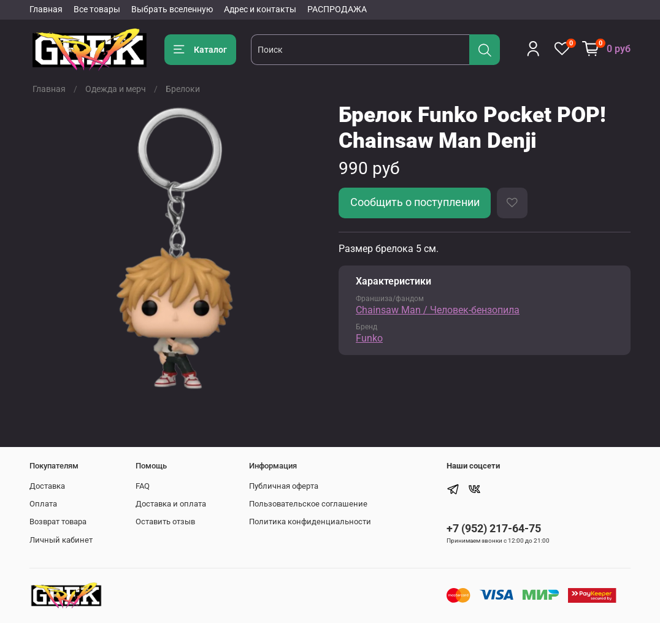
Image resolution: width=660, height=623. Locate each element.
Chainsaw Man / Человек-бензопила (438, 310)
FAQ (143, 486)
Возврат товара (57, 521)
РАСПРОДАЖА (337, 9)
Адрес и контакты (260, 9)
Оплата (43, 503)
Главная (46, 9)
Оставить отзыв (165, 521)
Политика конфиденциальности (310, 521)
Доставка (47, 486)
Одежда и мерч (115, 89)
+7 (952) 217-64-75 (494, 528)
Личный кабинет (61, 540)
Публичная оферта (283, 486)
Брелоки (183, 89)
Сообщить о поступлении (415, 202)
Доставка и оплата (171, 503)
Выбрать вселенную (172, 9)
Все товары (97, 9)
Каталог (200, 49)
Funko (369, 338)
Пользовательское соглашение (308, 503)
